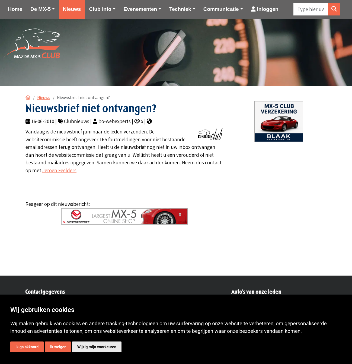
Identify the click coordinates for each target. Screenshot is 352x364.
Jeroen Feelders (59, 170)
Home (15, 9)
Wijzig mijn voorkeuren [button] (96, 347)
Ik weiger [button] (58, 347)
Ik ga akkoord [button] (27, 347)
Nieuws (72, 9)
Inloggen (265, 9)
